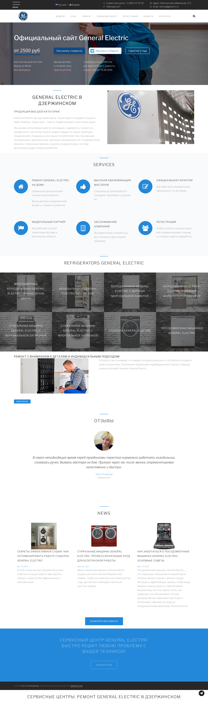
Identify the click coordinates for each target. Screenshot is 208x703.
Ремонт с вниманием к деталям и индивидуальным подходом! (67, 356)
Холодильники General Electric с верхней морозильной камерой (130, 291)
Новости (148, 16)
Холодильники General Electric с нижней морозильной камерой (182, 291)
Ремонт (86, 16)
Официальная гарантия (174, 180)
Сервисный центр (106, 16)
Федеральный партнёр (49, 222)
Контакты (165, 16)
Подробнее (23, 401)
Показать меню (201, 693)
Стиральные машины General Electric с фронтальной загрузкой (78, 330)
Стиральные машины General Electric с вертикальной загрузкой (26, 330)
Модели (60, 16)
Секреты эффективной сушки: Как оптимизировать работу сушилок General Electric (43, 556)
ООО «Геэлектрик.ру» (30, 686)
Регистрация (130, 16)
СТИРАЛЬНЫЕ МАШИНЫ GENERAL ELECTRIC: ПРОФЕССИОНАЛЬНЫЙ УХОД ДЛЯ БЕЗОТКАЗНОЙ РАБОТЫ (103, 556)
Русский (60, 4)
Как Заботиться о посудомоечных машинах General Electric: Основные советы (163, 556)
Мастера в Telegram (107, 50)
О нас (73, 16)
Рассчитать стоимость (69, 50)
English (74, 5)
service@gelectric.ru (168, 6)
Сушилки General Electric (130, 330)
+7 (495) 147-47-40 (135, 3)
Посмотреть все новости (104, 621)
